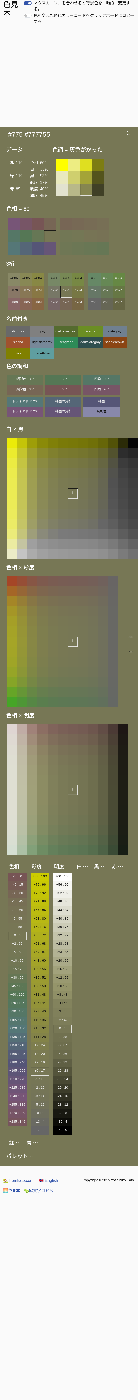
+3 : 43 (62, 1011)
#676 (94, 290)
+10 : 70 (17, 960)
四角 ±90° (101, 379)
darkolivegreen (66, 331)
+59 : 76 (40, 927)
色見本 (11, 1190)
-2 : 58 (17, 927)
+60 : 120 (17, 994)
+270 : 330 (17, 1113)
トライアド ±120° (25, 401)
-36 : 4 (62, 1121)
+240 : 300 (17, 1096)
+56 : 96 (62, 884)
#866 (14, 302)
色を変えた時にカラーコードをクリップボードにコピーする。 (84, 18)
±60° (63, 379)
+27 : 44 (40, 1003)
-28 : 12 (62, 1104)
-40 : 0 (62, 1130)
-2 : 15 (39, 1087)
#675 (106, 290)
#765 (66, 302)
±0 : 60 (17, 935)
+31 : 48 (40, 994)
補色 (101, 401)
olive (18, 353)
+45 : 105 (17, 986)
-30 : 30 (17, 893)
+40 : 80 (62, 918)
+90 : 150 (17, 1011)
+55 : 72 (40, 935)
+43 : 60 (40, 960)
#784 (78, 278)
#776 (54, 290)
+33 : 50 (40, 986)
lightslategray (42, 342)
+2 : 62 (17, 944)
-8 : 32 (62, 1062)
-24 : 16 (62, 1096)
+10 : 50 (62, 986)
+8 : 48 (62, 994)
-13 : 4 (39, 1121)
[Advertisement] (47, 77)
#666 (94, 302)
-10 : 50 (17, 910)
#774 (78, 290)
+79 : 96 (40, 884)
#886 (14, 278)
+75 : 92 (40, 893)
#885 (26, 278)
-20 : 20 (62, 1087)
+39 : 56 (40, 969)
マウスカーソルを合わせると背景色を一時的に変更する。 (82, 6)
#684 (118, 278)
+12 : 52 (62, 977)
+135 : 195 (17, 1037)
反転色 (102, 411)
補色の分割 (63, 401)
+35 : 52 (40, 977)
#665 (106, 302)
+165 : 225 (17, 1054)
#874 (38, 290)
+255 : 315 (17, 1104)
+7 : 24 (40, 1045)
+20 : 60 (62, 960)
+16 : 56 (62, 969)
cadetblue (42, 353)
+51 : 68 (40, 944)
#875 (26, 290)
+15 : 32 (40, 1028)
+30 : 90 (17, 977)
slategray (114, 331)
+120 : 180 (17, 1028)
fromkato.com (18, 1180)
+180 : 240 (17, 1062)
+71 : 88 (40, 901)
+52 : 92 (62, 893)
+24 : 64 (62, 952)
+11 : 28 (40, 1037)
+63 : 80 (40, 918)
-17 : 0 (39, 1130)
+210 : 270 (17, 1079)
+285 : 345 (17, 1121)
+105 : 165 (17, 1020)
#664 (118, 302)
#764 (78, 302)
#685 (106, 278)
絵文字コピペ (38, 1190)
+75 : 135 (17, 1003)
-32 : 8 (62, 1113)
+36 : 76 (62, 927)
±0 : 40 (62, 1028)
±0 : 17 (40, 1070)
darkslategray (90, 342)
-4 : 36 (62, 1054)
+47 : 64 (40, 952)
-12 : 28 (62, 1070)
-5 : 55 (17, 918)
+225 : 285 (17, 1087)
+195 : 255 (17, 1070)
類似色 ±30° (25, 379)
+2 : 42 (62, 1020)
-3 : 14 (39, 1096)
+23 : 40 (40, 1011)
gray (42, 331)
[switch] (28, 3)
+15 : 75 (17, 969)
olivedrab (90, 331)
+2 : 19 (40, 1062)
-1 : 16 (39, 1079)
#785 (66, 278)
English (48, 1180)
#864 (38, 302)
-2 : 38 (62, 1037)
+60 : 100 (62, 876)
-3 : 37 (62, 1045)
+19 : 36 (40, 1020)
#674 (118, 290)
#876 (14, 290)
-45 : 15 (17, 884)
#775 (66, 290)
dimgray (18, 331)
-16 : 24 (62, 1079)
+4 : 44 (62, 1003)
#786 (54, 278)
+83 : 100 (40, 876)
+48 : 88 (62, 901)
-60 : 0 (17, 876)
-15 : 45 (17, 901)
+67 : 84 (40, 910)
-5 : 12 (39, 1104)
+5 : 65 (17, 952)
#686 (94, 278)
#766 (54, 302)
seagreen (66, 342)
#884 (38, 278)
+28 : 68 (62, 944)
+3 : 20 (40, 1054)
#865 (26, 302)
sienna (18, 342)
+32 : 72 (62, 935)
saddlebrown (114, 342)
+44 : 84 (62, 910)
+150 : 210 (17, 1045)
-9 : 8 (39, 1113)
